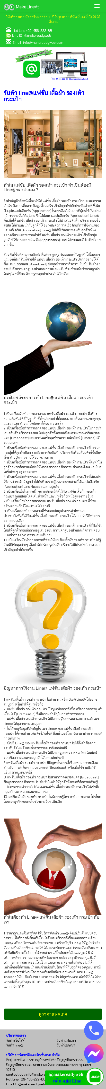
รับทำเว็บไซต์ (15, 1040)
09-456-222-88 (39, 30)
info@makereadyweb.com (43, 42)
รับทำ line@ (14, 1045)
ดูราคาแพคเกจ (53, 1014)
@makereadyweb (37, 35)
